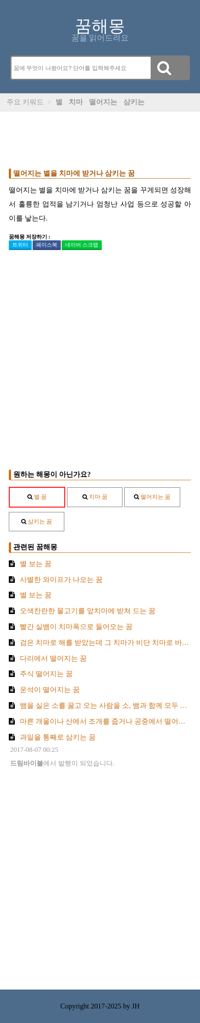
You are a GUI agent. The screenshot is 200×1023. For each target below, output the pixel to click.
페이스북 (46, 245)
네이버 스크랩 (81, 245)
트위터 (20, 245)
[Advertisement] (100, 138)
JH (136, 1006)
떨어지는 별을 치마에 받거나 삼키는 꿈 (74, 173)
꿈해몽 (100, 26)
